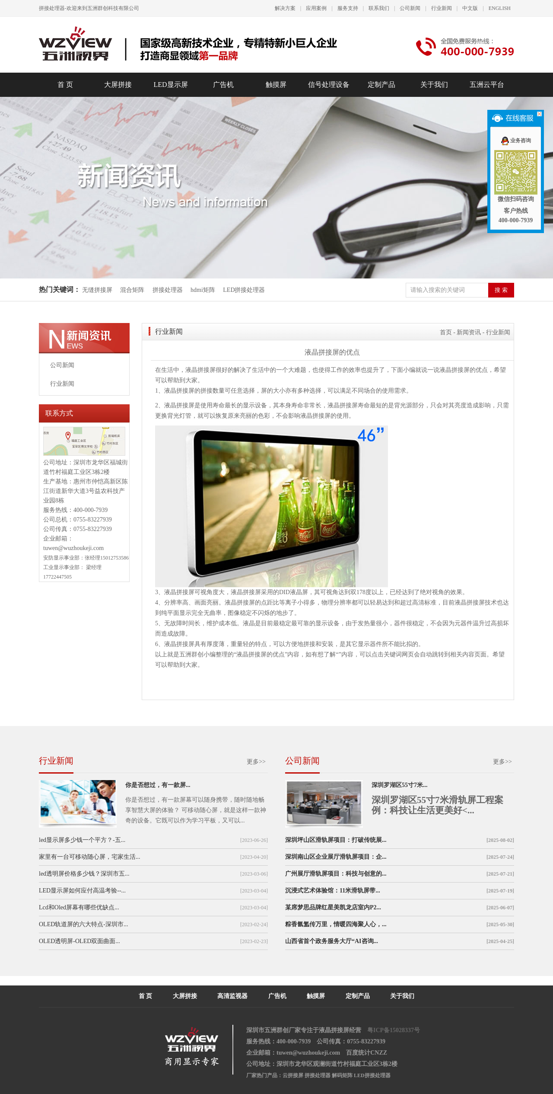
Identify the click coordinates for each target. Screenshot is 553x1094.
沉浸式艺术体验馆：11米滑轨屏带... (332, 890)
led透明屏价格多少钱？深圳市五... (84, 873)
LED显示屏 (170, 84)
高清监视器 (232, 996)
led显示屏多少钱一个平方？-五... (82, 840)
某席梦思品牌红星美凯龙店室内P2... (333, 907)
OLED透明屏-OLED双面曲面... (79, 941)
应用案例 (316, 8)
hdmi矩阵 (203, 290)
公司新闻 (410, 8)
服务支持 (347, 8)
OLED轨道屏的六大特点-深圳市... (83, 924)
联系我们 (379, 8)
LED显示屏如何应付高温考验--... (82, 890)
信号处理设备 (329, 84)
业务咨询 (515, 141)
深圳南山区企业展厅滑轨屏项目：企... (336, 857)
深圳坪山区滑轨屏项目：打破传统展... (336, 840)
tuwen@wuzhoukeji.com (73, 548)
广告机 (223, 84)
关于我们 (434, 84)
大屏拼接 (118, 84)
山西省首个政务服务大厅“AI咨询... (331, 941)
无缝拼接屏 (98, 290)
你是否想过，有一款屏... (158, 785)
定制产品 (381, 84)
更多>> (256, 761)
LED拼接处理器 (244, 290)
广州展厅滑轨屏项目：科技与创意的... (336, 873)
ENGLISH (500, 8)
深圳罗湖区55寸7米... (400, 785)
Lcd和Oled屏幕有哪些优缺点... (79, 907)
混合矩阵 (132, 290)
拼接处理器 (168, 290)
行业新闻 (441, 8)
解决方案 (285, 8)
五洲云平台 (487, 84)
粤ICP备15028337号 (393, 1030)
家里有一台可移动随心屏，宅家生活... (89, 857)
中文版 (470, 8)
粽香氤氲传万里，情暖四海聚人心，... (336, 924)
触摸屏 (276, 84)
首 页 (65, 84)
